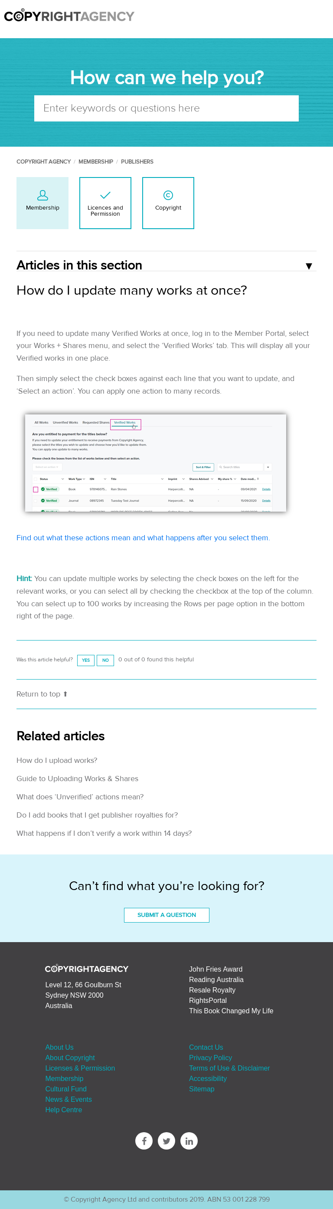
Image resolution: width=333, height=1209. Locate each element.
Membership (95, 161)
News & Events (68, 1099)
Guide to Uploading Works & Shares (77, 779)
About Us (59, 1047)
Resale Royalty (212, 989)
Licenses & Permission (80, 1067)
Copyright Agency (43, 161)
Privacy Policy (210, 1057)
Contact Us (206, 1047)
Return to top (42, 694)
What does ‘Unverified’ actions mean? (80, 797)
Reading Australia (216, 979)
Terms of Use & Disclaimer (229, 1067)
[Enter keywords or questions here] (166, 108)
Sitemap (202, 1088)
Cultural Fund (66, 1088)
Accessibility (208, 1078)
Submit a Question (166, 915)
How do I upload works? (56, 760)
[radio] (86, 660)
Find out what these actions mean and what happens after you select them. (144, 538)
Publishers (137, 161)
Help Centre (63, 1109)
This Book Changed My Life (231, 1010)
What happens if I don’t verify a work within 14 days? (104, 833)
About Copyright (70, 1057)
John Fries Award (215, 969)
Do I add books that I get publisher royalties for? (97, 815)
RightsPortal (208, 1000)
